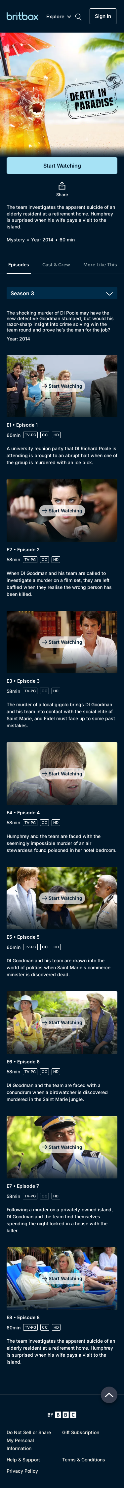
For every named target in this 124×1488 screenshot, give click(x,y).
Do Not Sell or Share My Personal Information (29, 1440)
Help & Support (23, 1459)
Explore (58, 16)
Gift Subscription (80, 1432)
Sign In (103, 16)
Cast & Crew (56, 264)
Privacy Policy (22, 1471)
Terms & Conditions (83, 1459)
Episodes (18, 264)
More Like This (100, 264)
